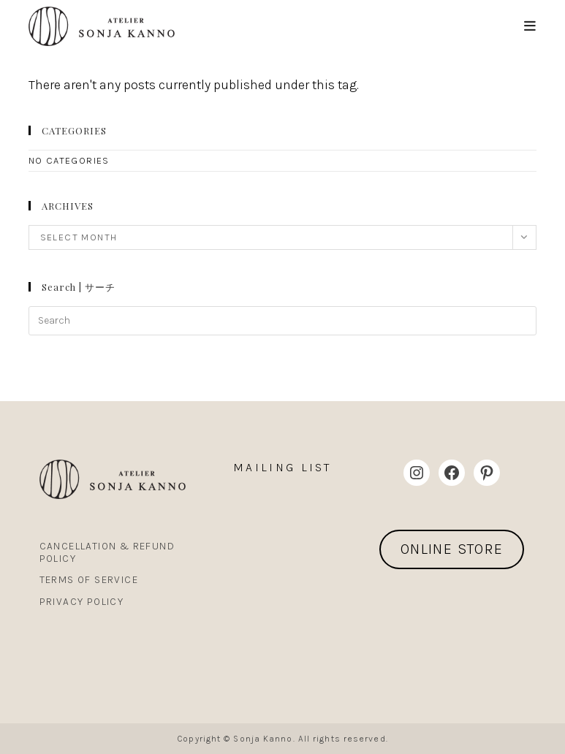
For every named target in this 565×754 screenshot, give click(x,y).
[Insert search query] (283, 320)
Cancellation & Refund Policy (107, 552)
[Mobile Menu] (530, 26)
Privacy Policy (81, 601)
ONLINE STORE (452, 549)
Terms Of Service (88, 580)
